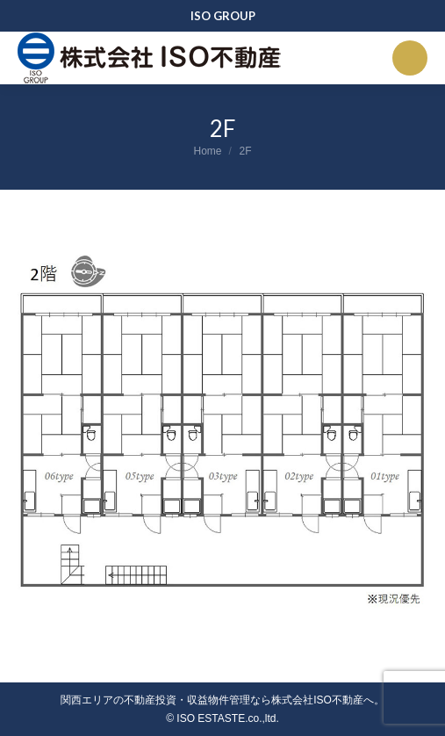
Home (207, 151)
